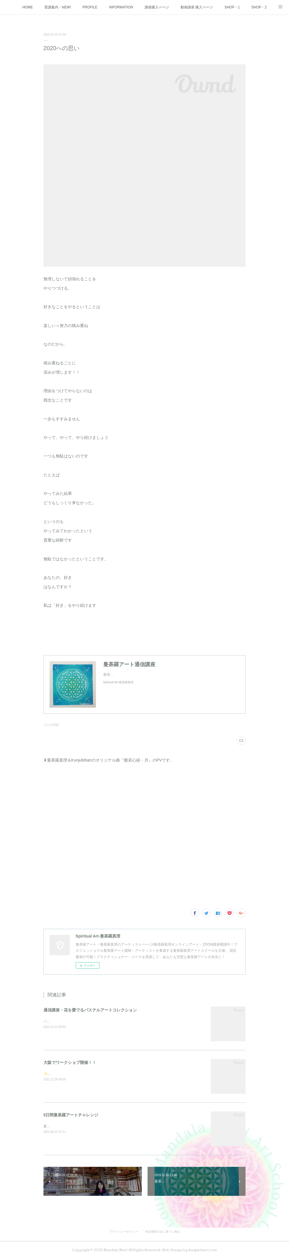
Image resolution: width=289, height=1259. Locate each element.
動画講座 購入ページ (197, 7)
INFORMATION (121, 7)
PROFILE (90, 7)
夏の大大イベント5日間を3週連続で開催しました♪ (82, 1126)
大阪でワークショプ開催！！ (69, 1062)
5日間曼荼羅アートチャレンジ (71, 1115)
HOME (27, 7)
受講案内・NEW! (57, 7)
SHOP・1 (232, 7)
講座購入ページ (157, 7)
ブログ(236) (51, 724)
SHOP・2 (259, 7)
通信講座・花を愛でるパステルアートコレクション (90, 1010)
